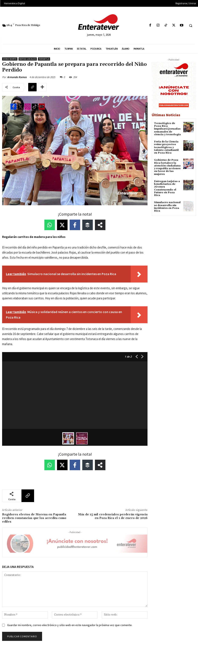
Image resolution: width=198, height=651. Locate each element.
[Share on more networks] (100, 225)
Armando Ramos (17, 77)
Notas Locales (28, 59)
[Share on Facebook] (75, 225)
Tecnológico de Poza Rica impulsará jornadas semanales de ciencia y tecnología (167, 129)
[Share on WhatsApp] (49, 225)
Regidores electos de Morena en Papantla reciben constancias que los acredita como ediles (34, 518)
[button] (190, 25)
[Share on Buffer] (87, 225)
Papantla (44, 59)
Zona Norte (9, 59)
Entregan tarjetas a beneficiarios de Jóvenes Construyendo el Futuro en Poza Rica (167, 188)
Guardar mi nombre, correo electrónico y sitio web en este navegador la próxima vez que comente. (69, 625)
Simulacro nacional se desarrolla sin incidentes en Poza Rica (167, 206)
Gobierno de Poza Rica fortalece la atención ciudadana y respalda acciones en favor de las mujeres (167, 167)
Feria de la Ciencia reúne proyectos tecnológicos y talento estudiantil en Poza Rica (166, 147)
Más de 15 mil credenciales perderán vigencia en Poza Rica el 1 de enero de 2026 (113, 516)
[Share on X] (62, 225)
